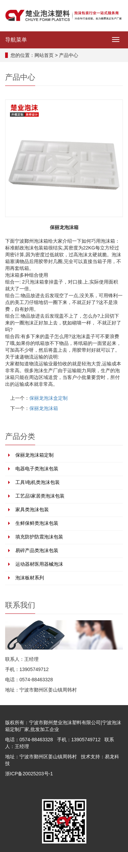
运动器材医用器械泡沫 (39, 564)
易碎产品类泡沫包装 (36, 550)
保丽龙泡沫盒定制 (48, 398)
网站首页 (44, 55)
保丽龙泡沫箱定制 (34, 455)
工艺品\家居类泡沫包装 (40, 496)
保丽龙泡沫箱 (43, 408)
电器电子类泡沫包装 (36, 468)
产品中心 (68, 55)
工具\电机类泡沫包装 (37, 482)
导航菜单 (16, 40)
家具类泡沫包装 (32, 509)
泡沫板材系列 (29, 577)
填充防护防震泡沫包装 (39, 536)
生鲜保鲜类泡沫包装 (36, 523)
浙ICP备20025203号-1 (29, 773)
